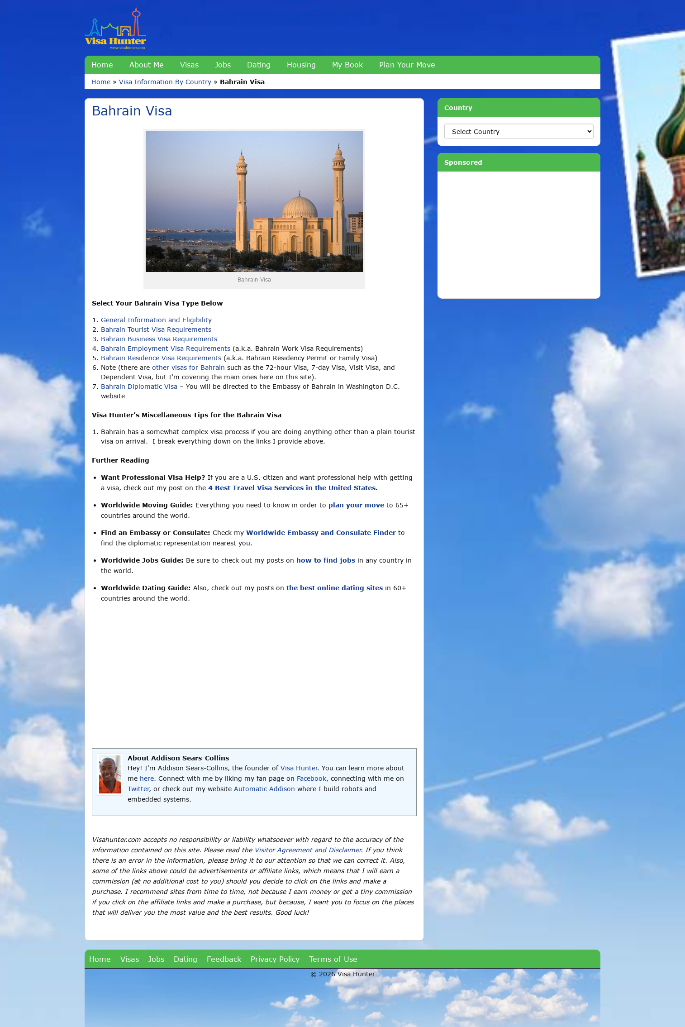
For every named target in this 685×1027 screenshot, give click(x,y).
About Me (146, 64)
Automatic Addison (264, 789)
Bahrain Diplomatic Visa (139, 386)
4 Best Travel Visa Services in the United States (292, 488)
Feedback (224, 959)
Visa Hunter (299, 768)
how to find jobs (325, 560)
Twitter (138, 789)
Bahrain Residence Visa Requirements (161, 358)
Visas (189, 64)
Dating (259, 64)
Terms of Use (333, 959)
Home (102, 64)
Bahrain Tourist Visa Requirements (156, 329)
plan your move (356, 505)
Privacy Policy (275, 959)
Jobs (223, 64)
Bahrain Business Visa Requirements (159, 339)
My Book (347, 64)
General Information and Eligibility (156, 320)
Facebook (311, 778)
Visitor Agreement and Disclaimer (307, 850)
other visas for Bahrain (188, 367)
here (147, 778)
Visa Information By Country (165, 82)
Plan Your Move (407, 64)
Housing (301, 64)
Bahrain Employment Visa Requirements (165, 348)
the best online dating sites (334, 588)
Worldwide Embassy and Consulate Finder (321, 532)
